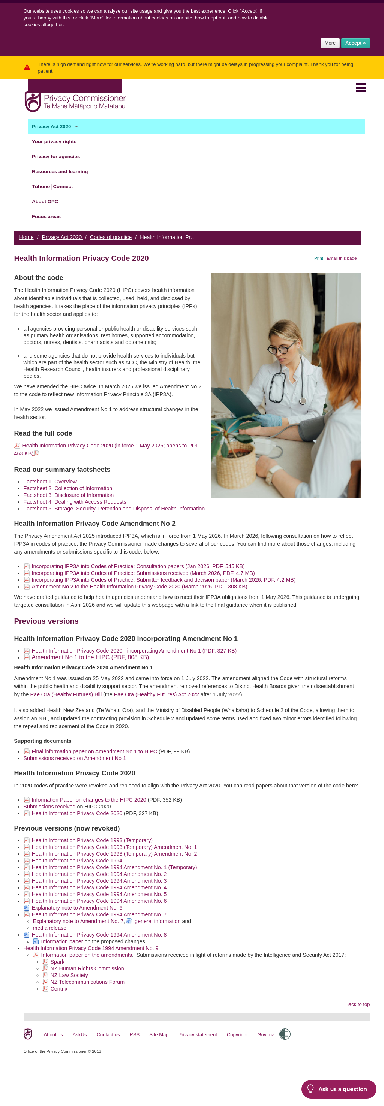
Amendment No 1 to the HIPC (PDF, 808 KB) (90, 657)
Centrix (59, 989)
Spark (57, 962)
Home (27, 237)
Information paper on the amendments (86, 955)
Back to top (357, 1004)
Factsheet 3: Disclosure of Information (69, 495)
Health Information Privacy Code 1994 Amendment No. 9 (91, 948)
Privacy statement (197, 1034)
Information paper (62, 941)
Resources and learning (64, 171)
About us (53, 1034)
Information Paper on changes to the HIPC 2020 (89, 800)
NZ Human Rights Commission (87, 968)
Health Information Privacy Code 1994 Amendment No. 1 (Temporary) (114, 867)
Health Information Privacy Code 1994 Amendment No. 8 (99, 935)
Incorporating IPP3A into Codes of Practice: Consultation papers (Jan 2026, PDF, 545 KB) (138, 566)
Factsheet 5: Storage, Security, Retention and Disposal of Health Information (114, 509)
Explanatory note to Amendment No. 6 (77, 908)
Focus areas (51, 216)
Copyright (237, 1034)
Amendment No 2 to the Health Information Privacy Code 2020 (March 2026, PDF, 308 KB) (140, 587)
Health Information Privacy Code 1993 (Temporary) (92, 840)
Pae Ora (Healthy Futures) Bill (66, 694)
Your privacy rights (59, 141)
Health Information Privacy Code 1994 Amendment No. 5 (99, 894)
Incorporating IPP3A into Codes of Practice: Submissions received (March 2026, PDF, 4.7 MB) (143, 573)
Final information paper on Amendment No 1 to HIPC (95, 751)
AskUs (80, 1034)
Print (318, 258)
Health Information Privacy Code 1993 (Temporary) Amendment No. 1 (114, 847)
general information (157, 921)
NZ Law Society (69, 975)
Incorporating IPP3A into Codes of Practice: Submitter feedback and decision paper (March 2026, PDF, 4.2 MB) (164, 580)
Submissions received (50, 807)
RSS (135, 1034)
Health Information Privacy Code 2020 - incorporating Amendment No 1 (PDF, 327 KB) (134, 651)
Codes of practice (111, 237)
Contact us (108, 1034)
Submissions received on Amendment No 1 (75, 758)
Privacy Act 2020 (56, 126)
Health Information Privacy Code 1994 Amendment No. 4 (99, 887)
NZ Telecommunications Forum (88, 982)
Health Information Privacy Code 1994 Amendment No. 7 (99, 914)
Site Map (158, 1034)
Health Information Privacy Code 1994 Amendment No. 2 (99, 874)
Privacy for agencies (60, 156)
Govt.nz (266, 1034)
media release (50, 928)
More (330, 43)
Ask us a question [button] (337, 1089)
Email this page (342, 258)
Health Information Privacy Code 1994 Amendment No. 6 (99, 901)
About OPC (49, 201)
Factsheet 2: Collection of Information (68, 488)
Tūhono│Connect (57, 186)
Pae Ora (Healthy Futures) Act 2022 (156, 694)
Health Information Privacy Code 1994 (77, 861)
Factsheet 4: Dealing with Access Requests (75, 502)
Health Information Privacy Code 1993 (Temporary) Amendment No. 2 (114, 854)
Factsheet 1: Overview (50, 482)
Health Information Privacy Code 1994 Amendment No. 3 (99, 881)
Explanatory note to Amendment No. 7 (78, 921)
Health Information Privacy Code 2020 (77, 813)
